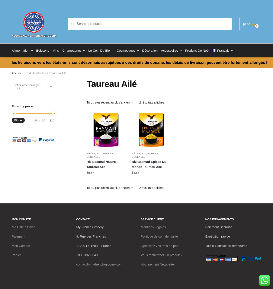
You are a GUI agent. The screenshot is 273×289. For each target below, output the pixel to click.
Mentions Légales (153, 226)
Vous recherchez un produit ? (161, 254)
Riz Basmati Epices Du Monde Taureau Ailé (149, 163)
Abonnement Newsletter (158, 263)
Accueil (16, 72)
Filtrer (18, 119)
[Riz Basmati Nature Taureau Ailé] (106, 128)
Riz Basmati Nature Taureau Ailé (101, 163)
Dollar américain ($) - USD (27, 85)
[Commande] (111, 101)
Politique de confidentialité (159, 235)
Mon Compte (21, 245)
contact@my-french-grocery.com (99, 263)
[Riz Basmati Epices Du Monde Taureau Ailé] (151, 128)
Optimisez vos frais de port (160, 245)
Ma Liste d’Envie (23, 226)
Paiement (18, 235)
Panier (16, 254)
